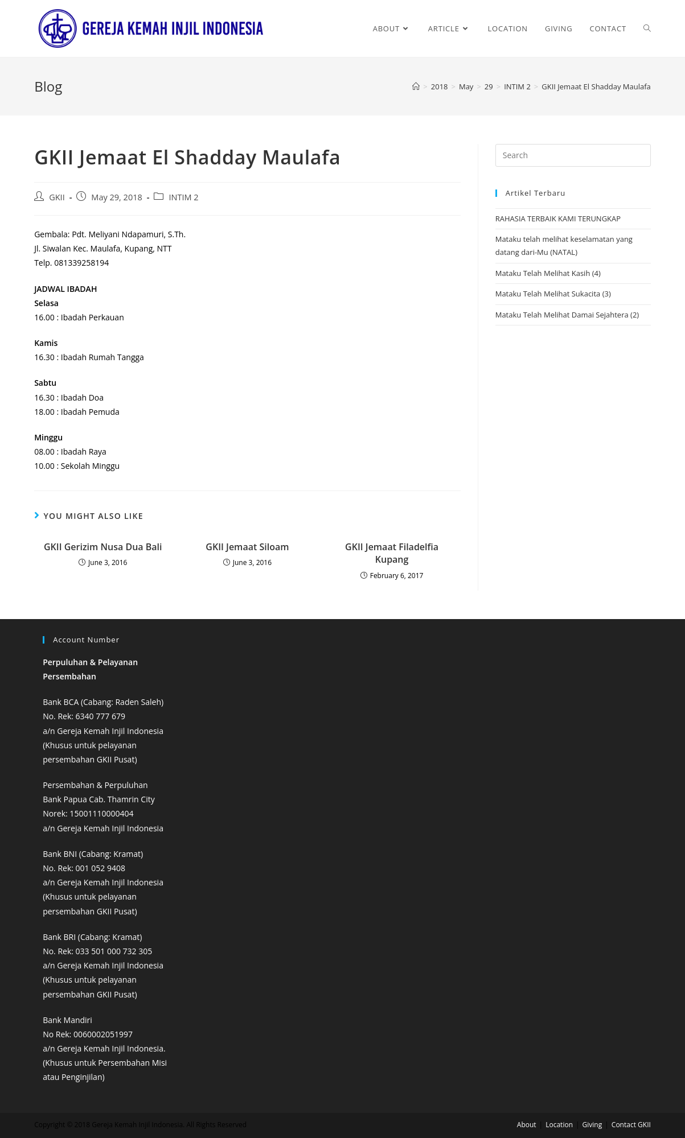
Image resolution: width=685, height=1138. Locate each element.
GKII (57, 197)
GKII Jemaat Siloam (247, 547)
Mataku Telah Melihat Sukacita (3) (553, 293)
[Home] (416, 86)
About (526, 1124)
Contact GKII (631, 1124)
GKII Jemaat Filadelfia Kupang (391, 553)
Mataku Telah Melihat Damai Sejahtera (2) (567, 315)
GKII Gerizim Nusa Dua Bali (103, 547)
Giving (592, 1124)
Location (559, 1124)
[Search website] (647, 28)
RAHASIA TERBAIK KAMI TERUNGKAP (558, 218)
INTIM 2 (183, 197)
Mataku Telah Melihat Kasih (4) (548, 273)
